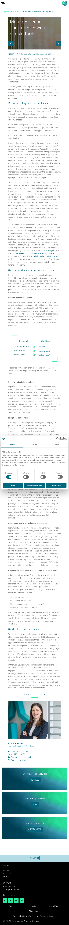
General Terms (54, 906)
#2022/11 (12, 54)
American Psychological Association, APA (40, 256)
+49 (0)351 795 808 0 (13, 890)
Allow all (56, 485)
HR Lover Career (8, 873)
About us (6, 866)
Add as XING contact (19, 760)
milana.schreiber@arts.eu (21, 751)
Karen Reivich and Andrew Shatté (29, 253)
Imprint (33, 906)
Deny (13, 485)
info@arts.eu (10, 887)
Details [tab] (34, 444)
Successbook (34, 829)
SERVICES (35, 780)
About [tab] (57, 444)
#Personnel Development (37, 54)
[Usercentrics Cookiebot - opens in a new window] (58, 438)
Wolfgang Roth (50, 250)
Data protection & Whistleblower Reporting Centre (33, 916)
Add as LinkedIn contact (21, 757)
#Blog (50, 54)
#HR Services (22, 54)
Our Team (6, 876)
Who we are (6, 870)
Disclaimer (33, 911)
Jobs (35, 804)
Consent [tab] (12, 444)
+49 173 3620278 (17, 754)
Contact (12, 906)
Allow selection (34, 485)
